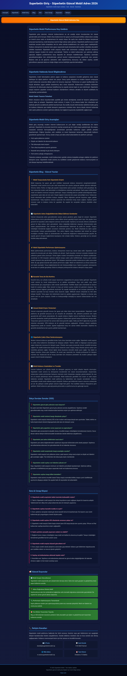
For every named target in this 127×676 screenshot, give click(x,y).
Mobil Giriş (25, 12)
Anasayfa (5, 12)
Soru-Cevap (48, 12)
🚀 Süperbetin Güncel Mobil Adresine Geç (63, 20)
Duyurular (59, 12)
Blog (33, 12)
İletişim (68, 12)
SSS (40, 12)
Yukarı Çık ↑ (63, 673)
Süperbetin (15, 12)
